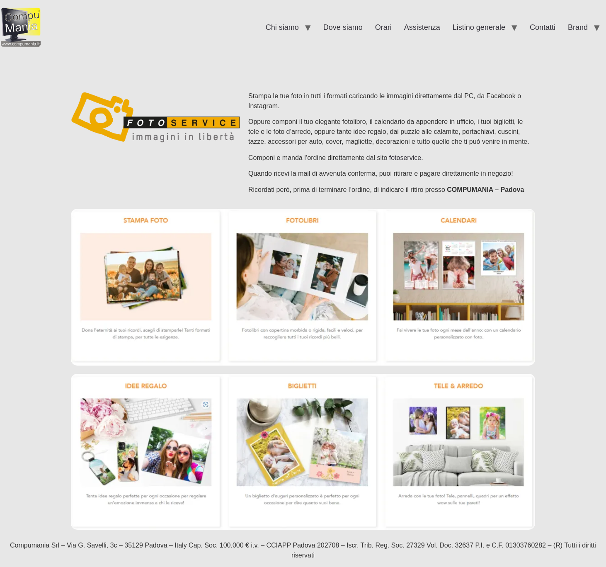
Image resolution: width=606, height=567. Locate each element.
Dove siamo (343, 27)
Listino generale (479, 27)
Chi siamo (282, 27)
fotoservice (405, 157)
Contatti (542, 27)
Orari (383, 27)
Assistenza (422, 27)
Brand (578, 27)
